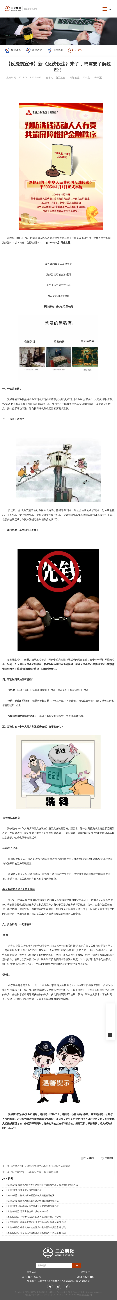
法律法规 (34, 50)
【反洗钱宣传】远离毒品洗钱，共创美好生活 (26, 1211)
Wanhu (99, 1292)
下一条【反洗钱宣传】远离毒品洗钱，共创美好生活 (30, 1172)
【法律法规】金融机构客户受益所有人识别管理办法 (29, 1195)
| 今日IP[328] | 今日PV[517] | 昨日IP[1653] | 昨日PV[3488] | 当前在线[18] (62, 1295)
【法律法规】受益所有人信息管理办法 (23, 1190)
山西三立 (60, 77)
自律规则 (55, 50)
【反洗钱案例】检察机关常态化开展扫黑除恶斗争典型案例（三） (36, 1232)
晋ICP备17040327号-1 (75, 1292)
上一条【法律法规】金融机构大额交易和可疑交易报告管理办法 (36, 1166)
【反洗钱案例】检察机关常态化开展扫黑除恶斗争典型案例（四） (36, 1227)
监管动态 (13, 50)
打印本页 (89, 1158)
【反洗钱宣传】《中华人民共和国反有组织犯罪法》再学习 (33, 1217)
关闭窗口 (110, 1158)
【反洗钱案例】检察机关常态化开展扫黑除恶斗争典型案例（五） (36, 1222)
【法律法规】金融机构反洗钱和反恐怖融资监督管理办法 (32, 1201)
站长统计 (29, 1295)
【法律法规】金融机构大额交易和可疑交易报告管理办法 (32, 1206)
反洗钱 (75, 50)
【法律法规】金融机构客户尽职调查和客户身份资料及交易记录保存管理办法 (41, 1185)
